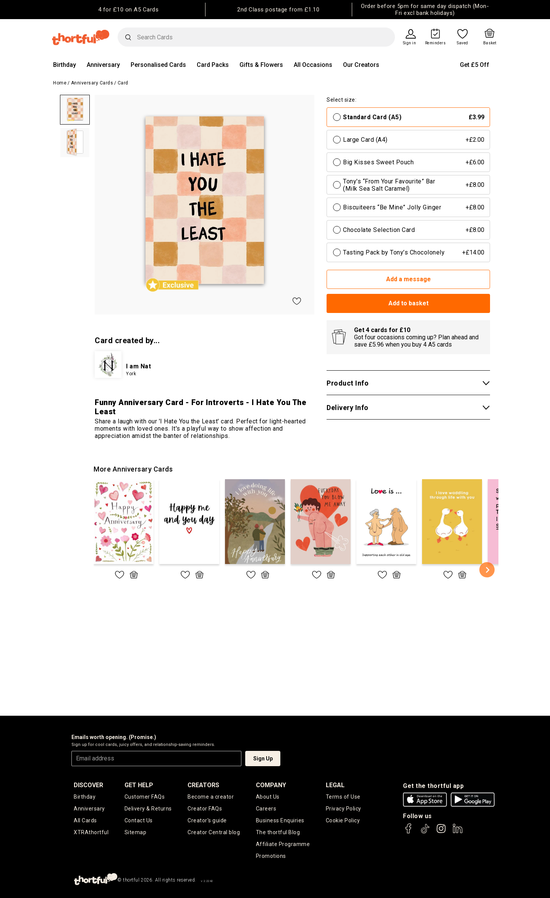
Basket (490, 43)
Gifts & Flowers (261, 64)
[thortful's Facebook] (408, 832)
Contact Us (139, 820)
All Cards (85, 820)
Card (123, 83)
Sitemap (136, 832)
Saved (462, 43)
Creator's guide (207, 820)
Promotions (271, 856)
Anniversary (103, 64)
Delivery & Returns (148, 809)
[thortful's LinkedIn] (457, 832)
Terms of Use (343, 797)
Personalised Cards (158, 64)
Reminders (435, 43)
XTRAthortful (91, 832)
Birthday (64, 64)
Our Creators (361, 64)
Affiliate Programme (283, 844)
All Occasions (313, 64)
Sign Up (263, 758)
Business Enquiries (280, 820)
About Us (268, 797)
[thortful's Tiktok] (425, 832)
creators (203, 785)
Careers (266, 809)
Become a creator (211, 797)
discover (88, 785)
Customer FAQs (145, 797)
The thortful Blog (278, 832)
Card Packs (213, 64)
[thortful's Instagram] (441, 832)
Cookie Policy (343, 820)
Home (59, 83)
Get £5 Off (474, 64)
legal (335, 785)
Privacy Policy (343, 809)
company (271, 785)
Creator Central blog (214, 832)
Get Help (139, 785)
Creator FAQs (205, 809)
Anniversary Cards (92, 83)
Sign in (409, 43)
